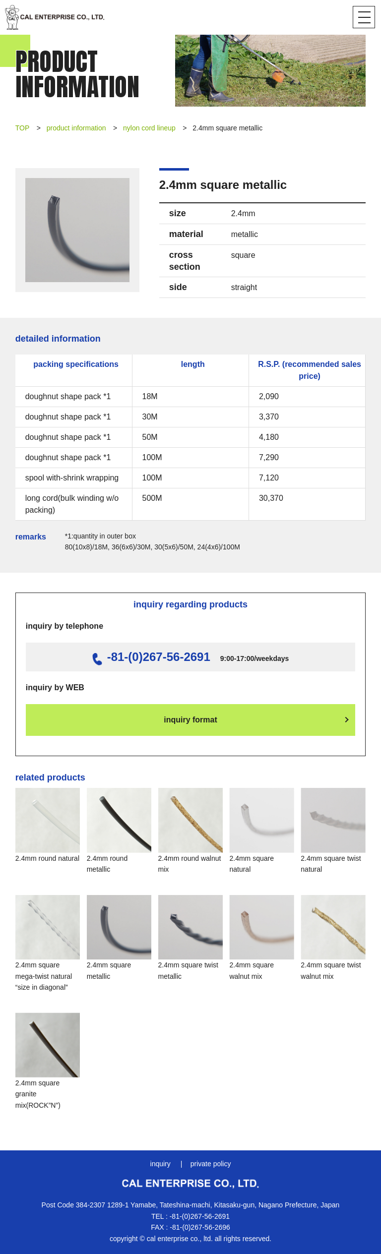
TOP (22, 128)
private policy (210, 1164)
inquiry (160, 1164)
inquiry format (190, 720)
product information (76, 128)
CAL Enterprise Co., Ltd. (54, 17)
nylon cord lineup (149, 128)
